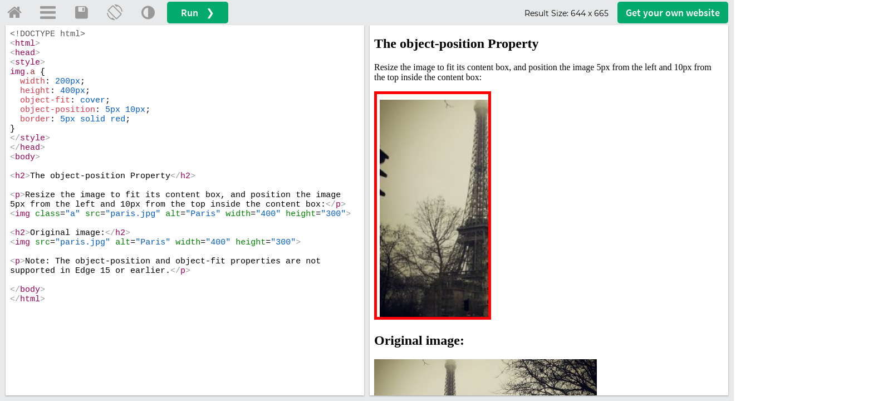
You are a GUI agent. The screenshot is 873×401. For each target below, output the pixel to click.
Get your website (673, 12)
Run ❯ (197, 12)
